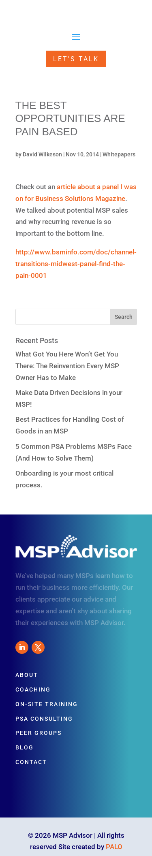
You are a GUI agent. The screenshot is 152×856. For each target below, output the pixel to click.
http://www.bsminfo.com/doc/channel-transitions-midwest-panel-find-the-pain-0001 (76, 264)
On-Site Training (46, 704)
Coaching (33, 689)
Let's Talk (76, 59)
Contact (31, 762)
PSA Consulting (44, 718)
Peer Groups (38, 733)
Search (124, 317)
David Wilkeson (42, 154)
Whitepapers (119, 154)
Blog (24, 747)
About (26, 675)
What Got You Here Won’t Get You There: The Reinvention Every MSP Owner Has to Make (67, 366)
